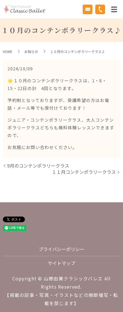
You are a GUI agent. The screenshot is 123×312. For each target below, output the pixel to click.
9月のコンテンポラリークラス (38, 165)
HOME (7, 51)
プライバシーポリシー (61, 249)
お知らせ (31, 51)
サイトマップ (61, 263)
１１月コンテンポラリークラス (84, 172)
